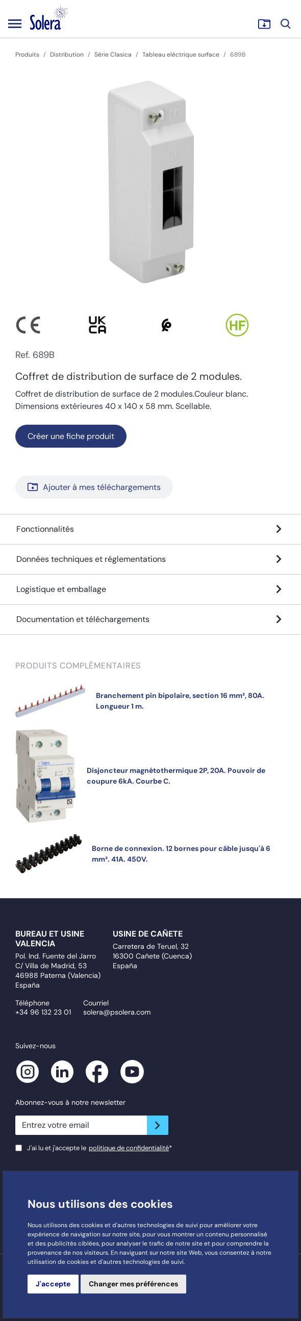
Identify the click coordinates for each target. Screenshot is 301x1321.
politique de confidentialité (129, 1148)
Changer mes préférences (133, 1283)
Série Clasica (113, 54)
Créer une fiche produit (71, 436)
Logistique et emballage (150, 589)
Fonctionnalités (150, 529)
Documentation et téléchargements (150, 619)
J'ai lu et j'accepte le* (99, 1148)
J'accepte (53, 1283)
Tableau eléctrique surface (180, 54)
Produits (27, 54)
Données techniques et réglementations (150, 559)
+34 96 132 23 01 (43, 1012)
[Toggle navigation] (15, 23)
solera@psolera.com (116, 1012)
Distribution (67, 54)
